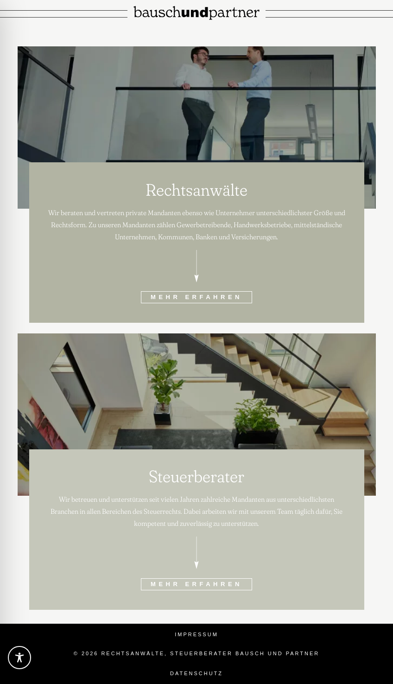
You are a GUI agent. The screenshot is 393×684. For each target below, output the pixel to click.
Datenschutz (196, 673)
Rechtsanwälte (196, 189)
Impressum (196, 634)
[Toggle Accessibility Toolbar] (19, 657)
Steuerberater (196, 476)
